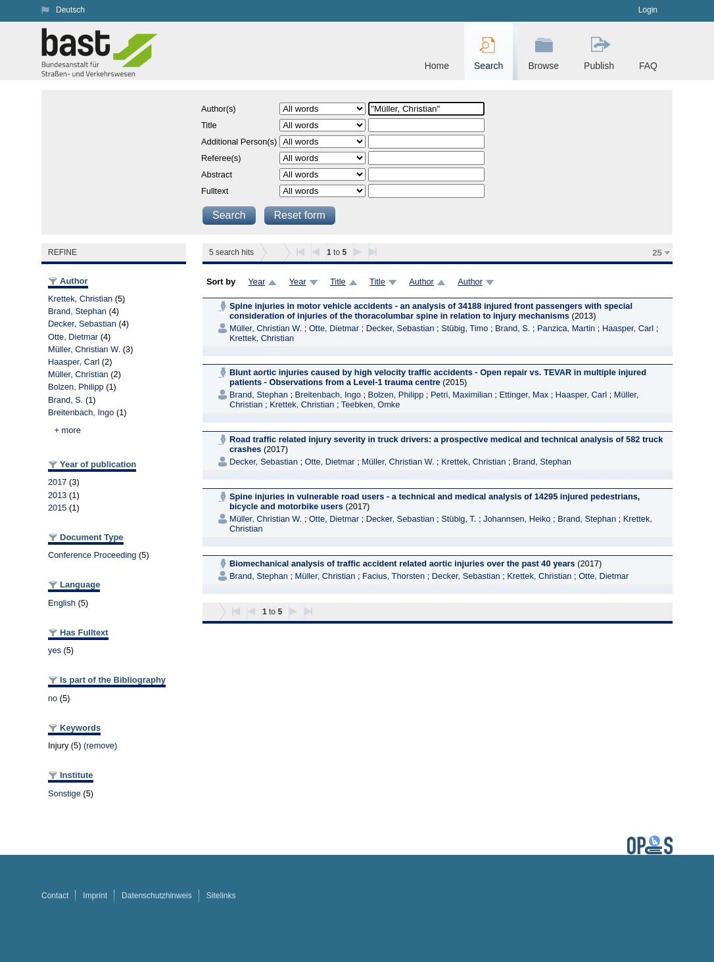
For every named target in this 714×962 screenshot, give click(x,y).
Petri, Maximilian (461, 395)
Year (256, 281)
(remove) (100, 745)
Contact (54, 895)
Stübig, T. (458, 519)
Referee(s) (221, 158)
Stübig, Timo (464, 328)
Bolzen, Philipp (76, 387)
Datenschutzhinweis (157, 895)
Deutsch (70, 9)
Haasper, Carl (73, 362)
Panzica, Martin (566, 328)
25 (657, 253)
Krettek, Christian (80, 299)
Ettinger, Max (523, 395)
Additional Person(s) (239, 142)
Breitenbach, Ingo (81, 412)
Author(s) (218, 109)
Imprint (95, 895)
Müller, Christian (78, 374)
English (62, 603)
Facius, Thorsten (393, 576)
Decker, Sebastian (82, 324)
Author (421, 281)
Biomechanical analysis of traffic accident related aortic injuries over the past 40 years (402, 563)
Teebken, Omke (370, 404)
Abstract (216, 174)
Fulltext (214, 191)
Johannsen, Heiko (516, 519)
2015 (57, 508)
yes (54, 650)
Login (647, 9)
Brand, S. (65, 400)
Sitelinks (221, 895)
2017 (57, 482)
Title (209, 125)
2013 (57, 495)
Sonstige (64, 793)
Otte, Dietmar (73, 337)
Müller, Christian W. (84, 349)
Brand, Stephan (77, 311)
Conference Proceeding (92, 555)
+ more (68, 430)
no (52, 698)
